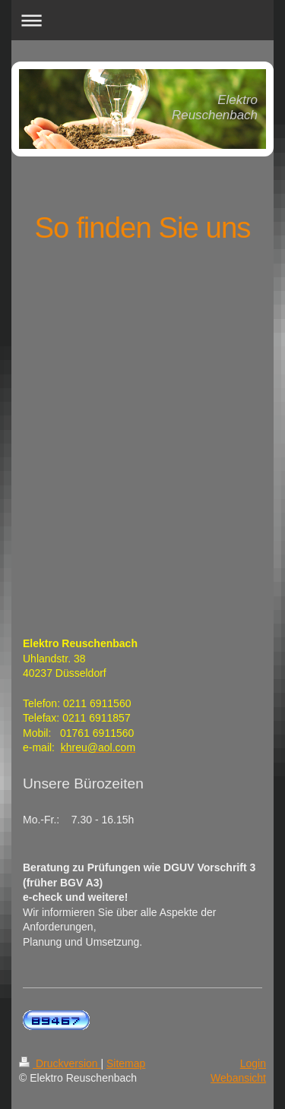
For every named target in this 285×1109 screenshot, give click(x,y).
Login (253, 1063)
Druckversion (59, 1063)
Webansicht (238, 1078)
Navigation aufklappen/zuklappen (142, 20)
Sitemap (125, 1063)
